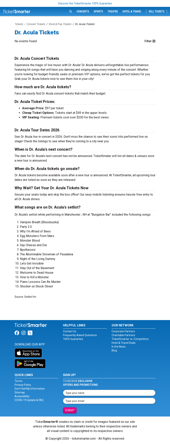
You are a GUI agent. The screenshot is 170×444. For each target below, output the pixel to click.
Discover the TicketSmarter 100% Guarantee (85, 3)
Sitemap (20, 392)
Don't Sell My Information (30, 388)
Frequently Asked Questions (80, 335)
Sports (98, 11)
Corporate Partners (123, 331)
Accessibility (22, 396)
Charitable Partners (123, 335)
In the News (119, 346)
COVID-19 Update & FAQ (29, 400)
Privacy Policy (23, 384)
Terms (18, 381)
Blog (114, 350)
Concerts (83, 11)
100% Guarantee (73, 338)
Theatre (113, 11)
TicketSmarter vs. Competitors (130, 338)
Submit (70, 410)
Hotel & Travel (132, 11)
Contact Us (69, 331)
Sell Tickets (156, 11)
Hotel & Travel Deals (124, 342)
